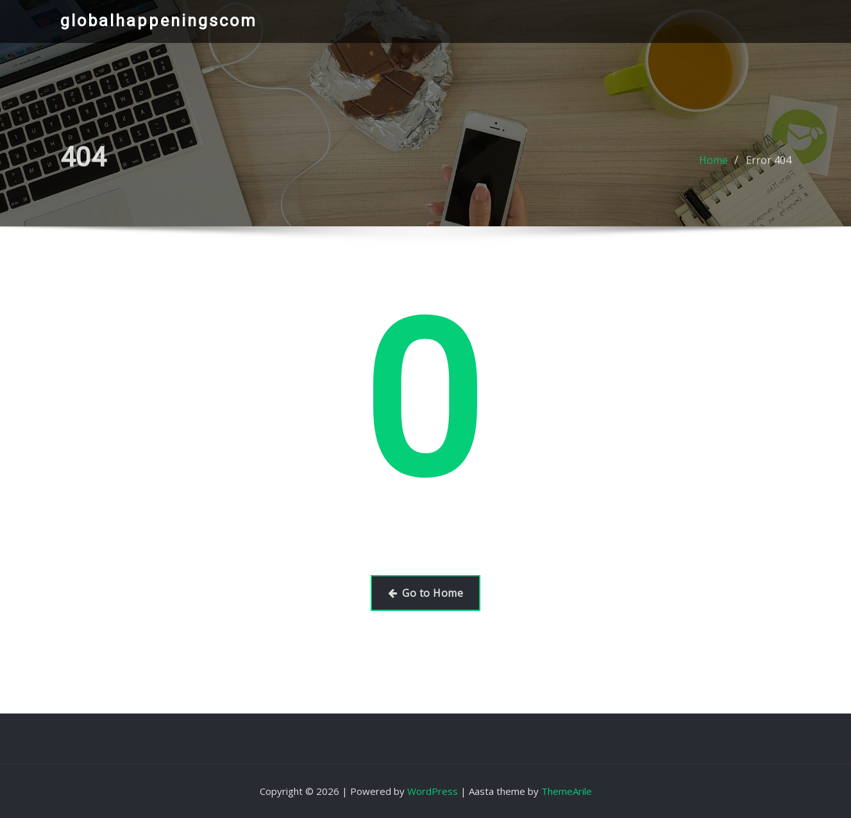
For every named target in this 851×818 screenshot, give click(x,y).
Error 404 (768, 164)
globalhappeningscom (158, 20)
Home (713, 164)
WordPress (432, 791)
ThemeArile (566, 791)
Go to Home (425, 593)
